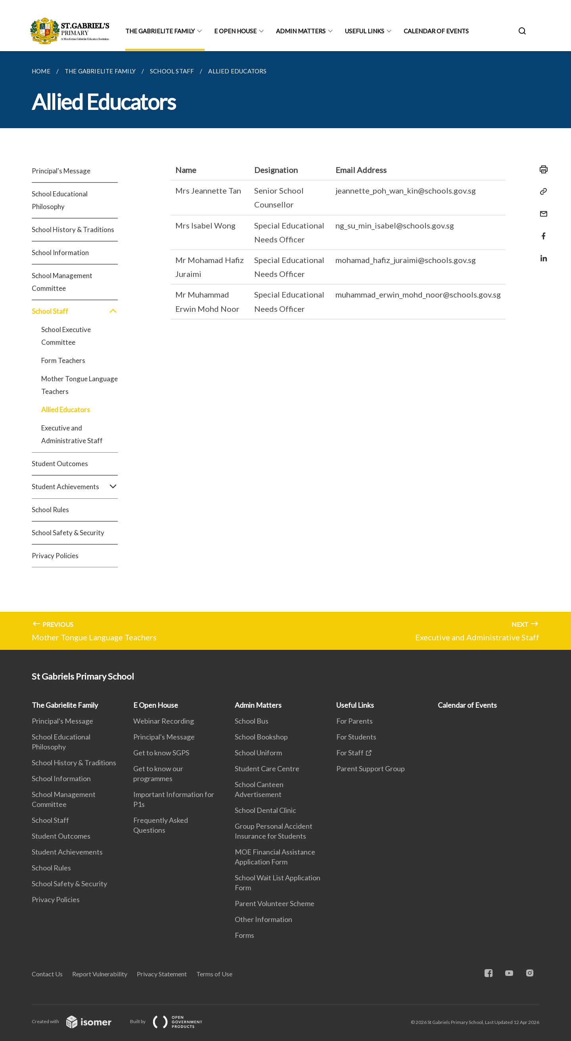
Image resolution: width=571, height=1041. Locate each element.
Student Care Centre (267, 768)
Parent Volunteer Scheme (274, 903)
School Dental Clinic (265, 810)
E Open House (235, 31)
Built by (172, 1021)
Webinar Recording (163, 720)
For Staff (350, 752)
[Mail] (541, 209)
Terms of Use (214, 974)
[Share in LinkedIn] (541, 253)
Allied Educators (65, 409)
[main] (285, 350)
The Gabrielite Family (160, 31)
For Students (356, 736)
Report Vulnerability (99, 974)
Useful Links (364, 31)
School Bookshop (261, 736)
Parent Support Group (370, 768)
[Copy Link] (541, 191)
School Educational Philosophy (60, 200)
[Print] (541, 169)
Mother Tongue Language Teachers (79, 385)
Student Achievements (75, 486)
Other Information (263, 919)
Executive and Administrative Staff (72, 434)
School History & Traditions (73, 229)
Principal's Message (61, 171)
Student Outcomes (60, 463)
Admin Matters (301, 31)
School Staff (75, 311)
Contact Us (47, 974)
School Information (60, 252)
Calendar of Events (436, 31)
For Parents (354, 720)
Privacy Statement (162, 974)
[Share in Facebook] (541, 231)
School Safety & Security (68, 532)
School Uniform (258, 752)
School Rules (50, 509)
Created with (78, 1021)
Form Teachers (63, 360)
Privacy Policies (55, 555)
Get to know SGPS (161, 752)
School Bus (251, 720)
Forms (244, 935)
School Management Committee (62, 281)
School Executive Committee (66, 335)
